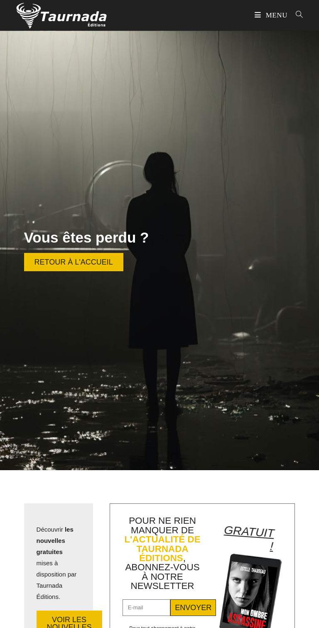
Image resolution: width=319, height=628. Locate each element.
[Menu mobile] (272, 15)
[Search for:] (296, 15)
